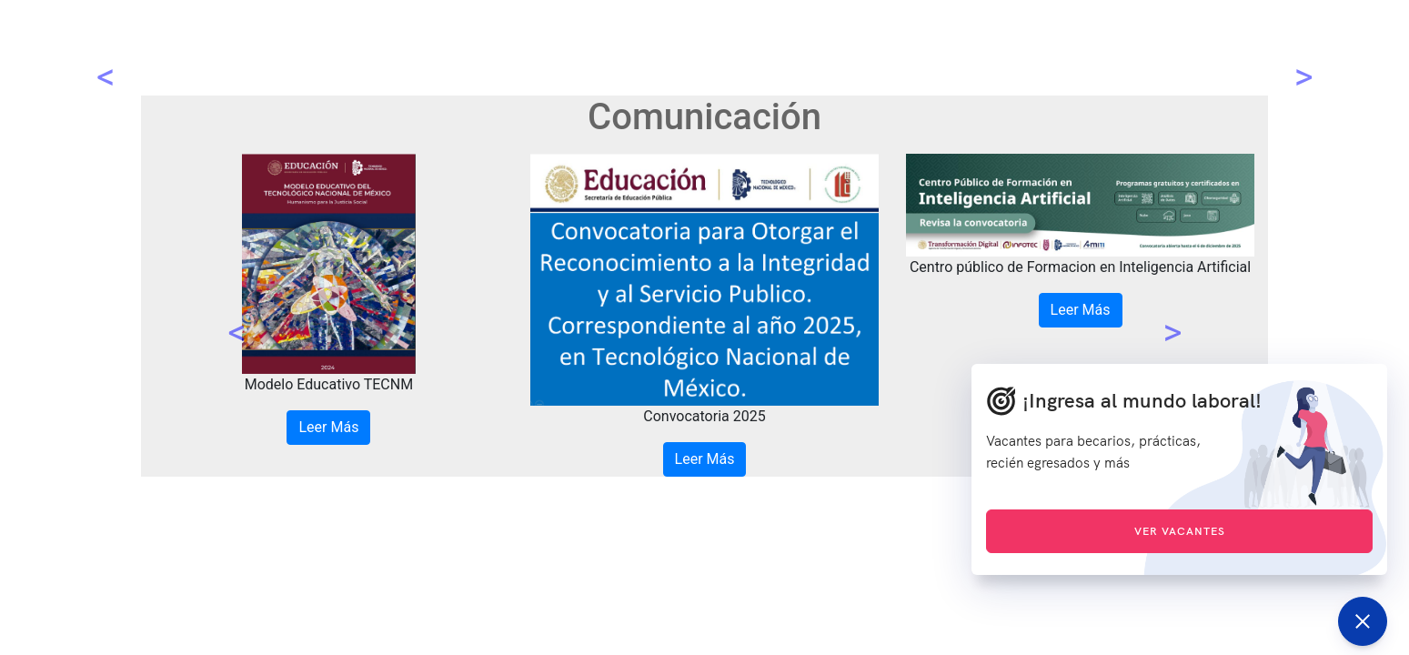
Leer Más (328, 427)
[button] (237, 315)
